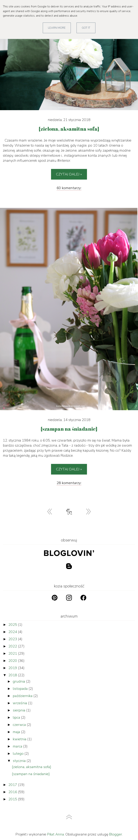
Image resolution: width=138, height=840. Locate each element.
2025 (13, 624)
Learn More (57, 28)
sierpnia (19, 710)
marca (18, 746)
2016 (13, 792)
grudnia (19, 681)
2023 (13, 639)
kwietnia (20, 739)
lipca (17, 717)
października (23, 695)
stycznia (20, 760)
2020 (13, 660)
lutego (18, 753)
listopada (21, 688)
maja (17, 731)
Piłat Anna (55, 834)
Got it (86, 28)
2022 (13, 646)
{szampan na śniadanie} (31, 773)
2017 (13, 784)
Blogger (115, 834)
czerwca (20, 724)
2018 (13, 675)
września (20, 703)
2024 (13, 631)
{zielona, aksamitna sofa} (31, 766)
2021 (13, 653)
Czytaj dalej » (69, 174)
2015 (13, 799)
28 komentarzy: (69, 482)
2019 (13, 667)
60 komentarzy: (69, 188)
